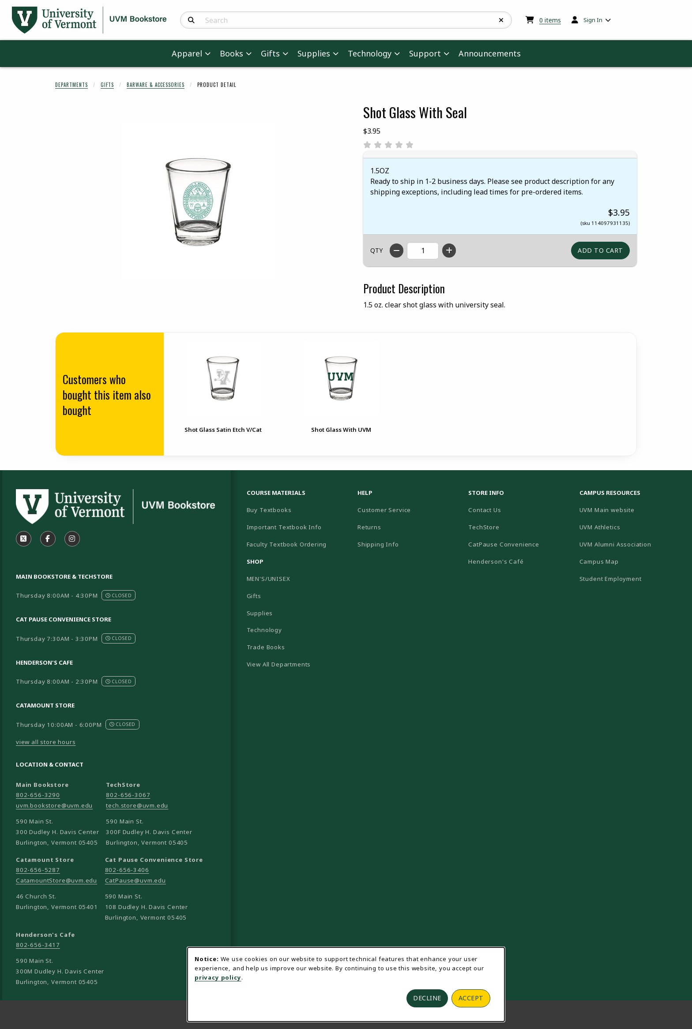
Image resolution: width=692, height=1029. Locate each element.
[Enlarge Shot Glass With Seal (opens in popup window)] (198, 201)
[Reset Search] (501, 20)
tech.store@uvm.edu (137, 805)
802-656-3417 (38, 945)
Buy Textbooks (269, 510)
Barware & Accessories (155, 84)
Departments (71, 84)
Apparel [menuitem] (187, 53)
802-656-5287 (38, 870)
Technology (264, 630)
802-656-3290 (38, 795)
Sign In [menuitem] (592, 20)
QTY (376, 250)
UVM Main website (631, 509)
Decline (427, 998)
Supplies (260, 613)
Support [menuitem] (425, 53)
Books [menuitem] (231, 53)
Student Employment (631, 578)
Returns (369, 527)
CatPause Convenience (503, 544)
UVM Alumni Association (631, 544)
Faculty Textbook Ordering (287, 544)
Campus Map (630, 561)
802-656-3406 (127, 870)
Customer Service (384, 510)
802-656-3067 (128, 795)
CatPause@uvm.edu (135, 880)
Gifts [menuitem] (270, 53)
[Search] (191, 20)
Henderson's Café (495, 561)
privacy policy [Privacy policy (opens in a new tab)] (218, 977)
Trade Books (266, 647)
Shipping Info (378, 544)
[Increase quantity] (449, 250)
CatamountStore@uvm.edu (56, 880)
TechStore (483, 527)
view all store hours (46, 742)
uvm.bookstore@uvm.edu (54, 805)
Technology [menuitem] (369, 53)
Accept (471, 998)
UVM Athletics (630, 527)
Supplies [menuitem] (313, 53)
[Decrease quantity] (396, 250)
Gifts (107, 84)
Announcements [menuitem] (490, 53)
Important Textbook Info (284, 527)
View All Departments (279, 664)
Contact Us (484, 510)
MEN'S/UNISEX (268, 579)
